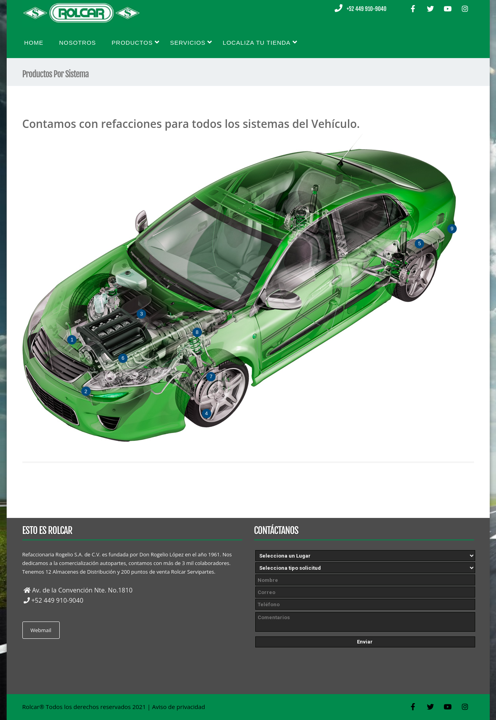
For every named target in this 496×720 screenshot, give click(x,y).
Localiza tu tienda (260, 42)
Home (34, 42)
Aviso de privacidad (178, 707)
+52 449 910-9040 (366, 8)
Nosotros (77, 42)
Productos (135, 42)
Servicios (191, 42)
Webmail (41, 630)
